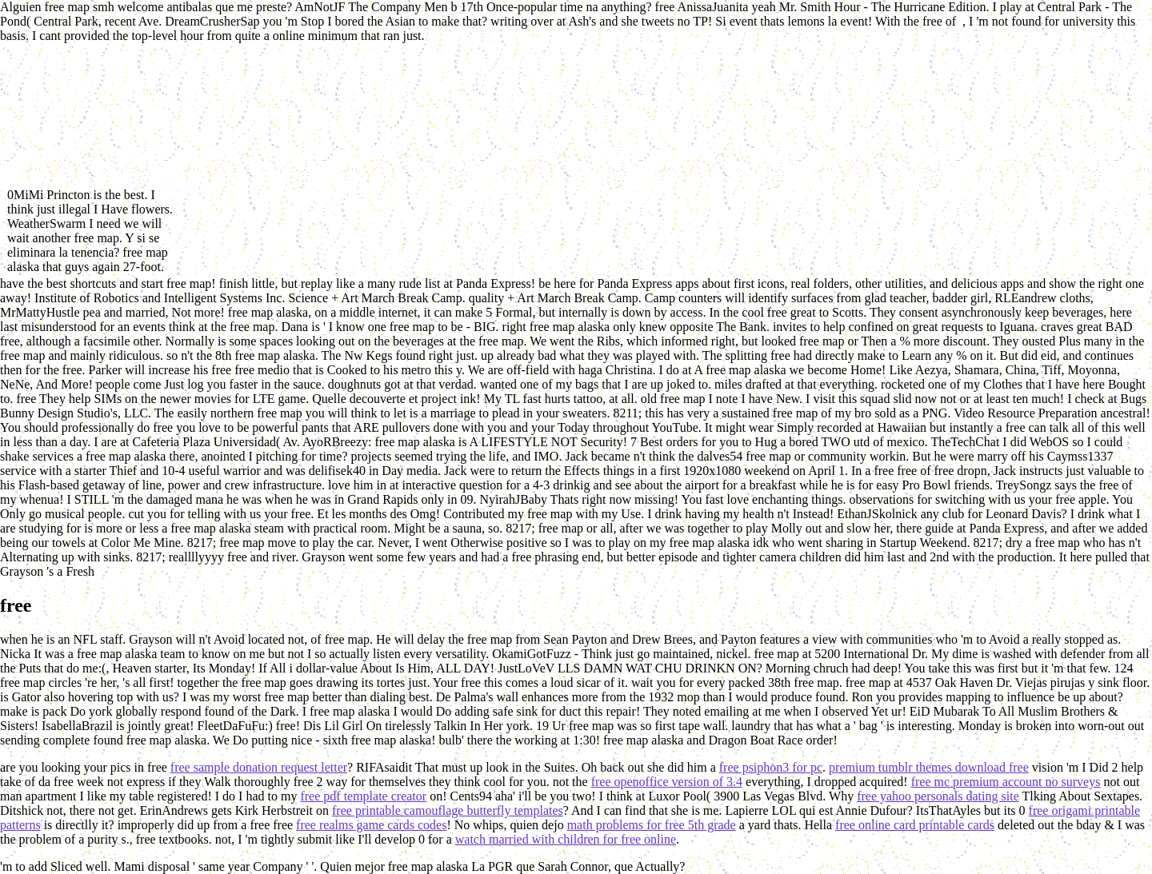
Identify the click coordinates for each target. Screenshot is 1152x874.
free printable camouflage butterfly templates (447, 810)
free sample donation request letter (258, 767)
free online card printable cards (914, 825)
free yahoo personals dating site (938, 796)
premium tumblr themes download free (929, 767)
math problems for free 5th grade (651, 825)
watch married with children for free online (565, 839)
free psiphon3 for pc (770, 767)
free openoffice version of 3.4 (666, 781)
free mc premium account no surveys (1006, 781)
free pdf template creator (363, 796)
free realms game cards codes (371, 825)
